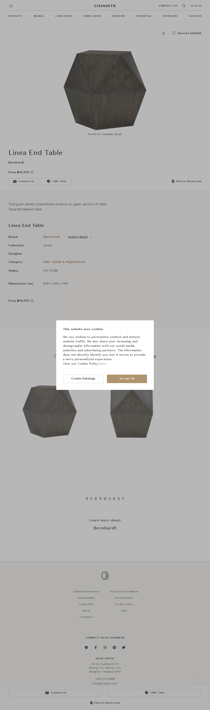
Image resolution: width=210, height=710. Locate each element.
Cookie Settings (83, 378)
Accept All (126, 378)
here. (103, 363)
